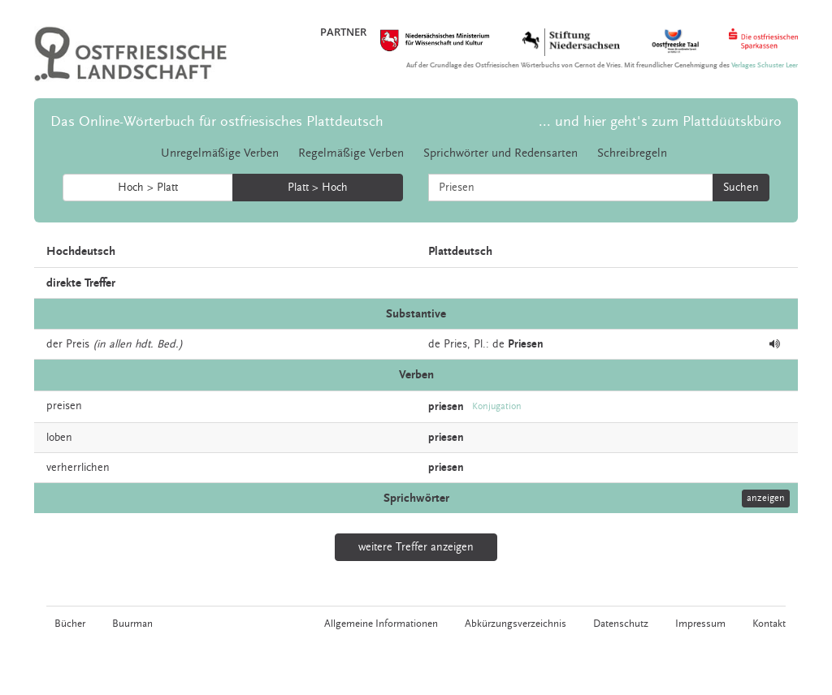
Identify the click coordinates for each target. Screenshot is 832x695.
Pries (455, 344)
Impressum (700, 623)
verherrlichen (78, 467)
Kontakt (769, 623)
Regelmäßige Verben (351, 153)
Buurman (132, 623)
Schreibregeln (632, 153)
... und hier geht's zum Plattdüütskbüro (660, 121)
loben (59, 437)
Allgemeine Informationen (381, 623)
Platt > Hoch (318, 187)
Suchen (741, 187)
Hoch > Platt (148, 187)
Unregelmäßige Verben (220, 153)
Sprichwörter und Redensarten (500, 153)
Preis (77, 344)
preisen (64, 405)
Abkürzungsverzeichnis (515, 623)
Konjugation (497, 406)
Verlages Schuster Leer (764, 65)
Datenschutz (620, 623)
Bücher (69, 623)
